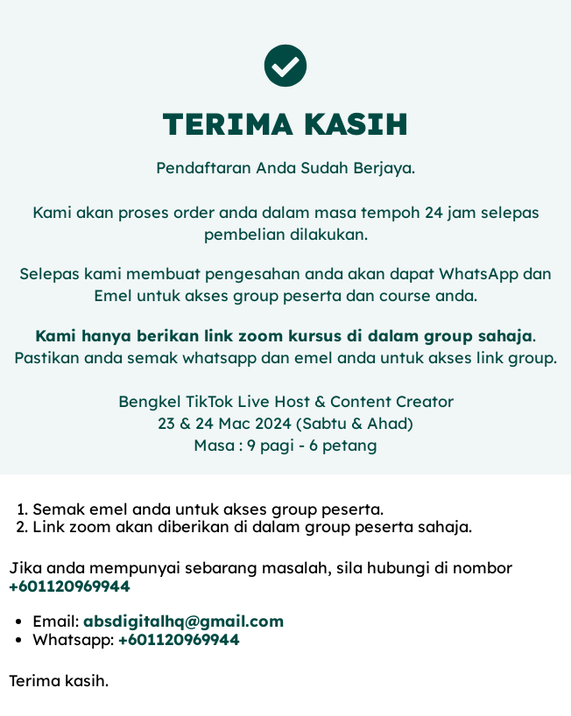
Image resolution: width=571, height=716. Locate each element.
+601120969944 (69, 586)
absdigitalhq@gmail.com (183, 621)
